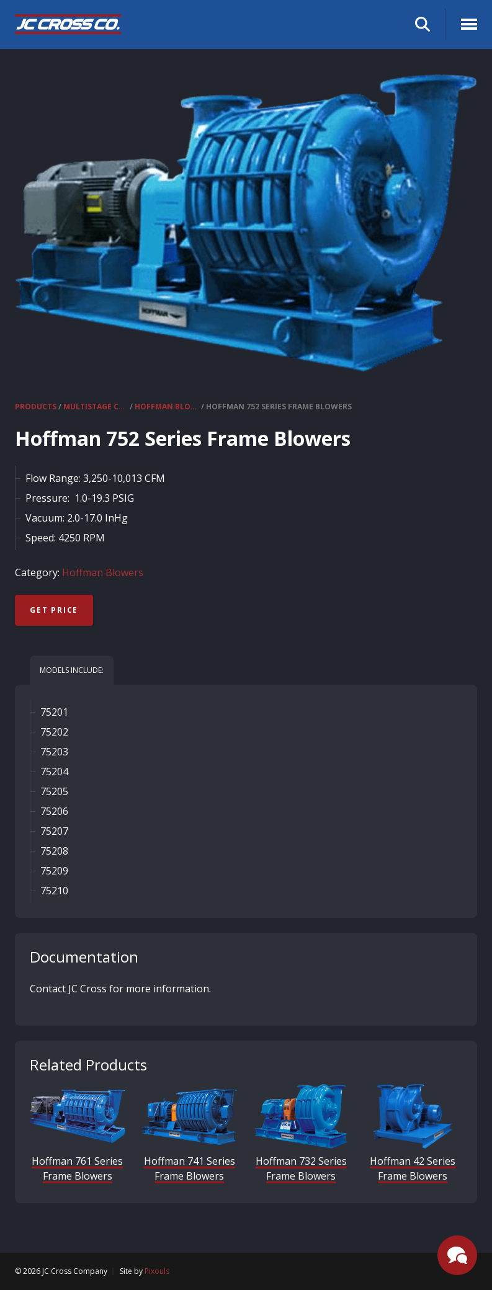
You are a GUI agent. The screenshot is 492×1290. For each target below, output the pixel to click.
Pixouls (157, 1271)
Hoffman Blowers (167, 406)
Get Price (54, 610)
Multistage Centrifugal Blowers (95, 406)
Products (35, 406)
